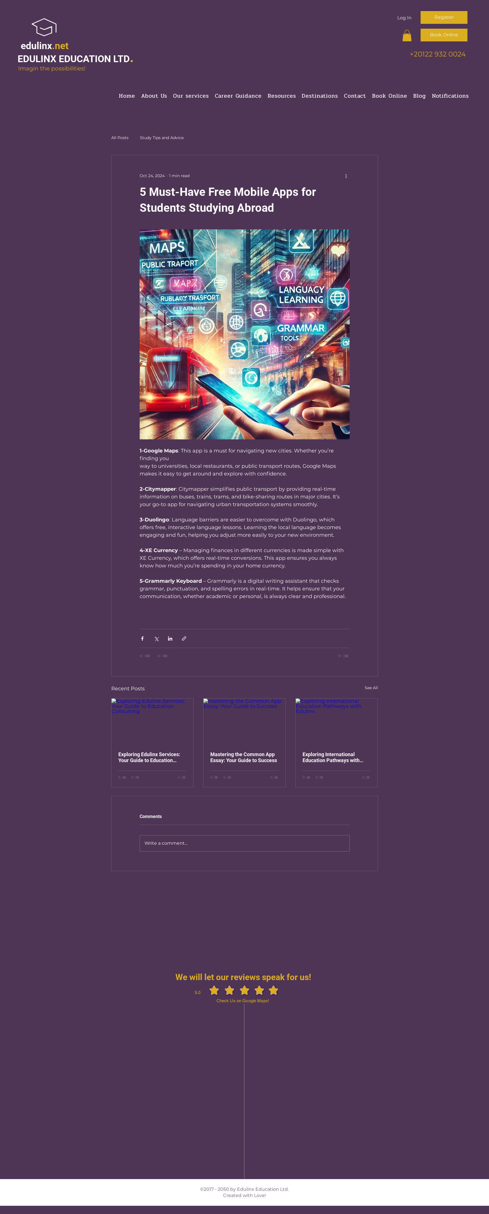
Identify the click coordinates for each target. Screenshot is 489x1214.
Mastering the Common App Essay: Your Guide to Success (243, 757)
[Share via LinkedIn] (170, 638)
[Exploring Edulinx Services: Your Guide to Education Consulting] (153, 722)
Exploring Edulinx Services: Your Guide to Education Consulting (149, 757)
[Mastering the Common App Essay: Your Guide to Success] (244, 722)
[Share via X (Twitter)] (156, 638)
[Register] (444, 17)
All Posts (120, 137)
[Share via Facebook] (142, 638)
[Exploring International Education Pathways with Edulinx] (337, 722)
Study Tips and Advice (162, 137)
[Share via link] (184, 638)
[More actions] (346, 175)
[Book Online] (444, 35)
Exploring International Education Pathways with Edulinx (331, 757)
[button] (407, 35)
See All (371, 687)
